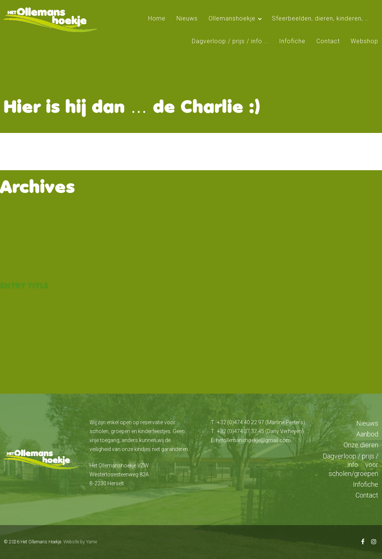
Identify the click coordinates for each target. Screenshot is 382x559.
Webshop (364, 41)
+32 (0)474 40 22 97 (240, 422)
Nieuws (187, 18)
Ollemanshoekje (232, 18)
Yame (91, 541)
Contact (328, 41)
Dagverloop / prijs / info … (230, 41)
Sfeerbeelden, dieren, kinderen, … (320, 18)
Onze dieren (361, 445)
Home (157, 18)
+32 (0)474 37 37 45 (240, 431)
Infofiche (292, 41)
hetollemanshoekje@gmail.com (253, 440)
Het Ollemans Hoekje (41, 541)
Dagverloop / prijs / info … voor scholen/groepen (350, 464)
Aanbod (367, 434)
